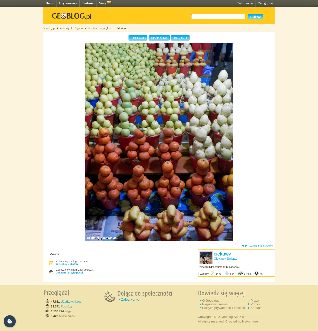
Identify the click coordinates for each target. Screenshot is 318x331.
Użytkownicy (68, 3)
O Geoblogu (211, 300)
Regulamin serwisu (216, 304)
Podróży (66, 306)
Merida (121, 28)
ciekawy (64, 28)
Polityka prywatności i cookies (223, 308)
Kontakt (256, 308)
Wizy (102, 3)
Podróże (88, 3)
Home (50, 3)
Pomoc (256, 304)
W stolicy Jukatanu (68, 264)
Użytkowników (71, 301)
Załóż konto (245, 3)
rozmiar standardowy (261, 245)
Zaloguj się (265, 3)
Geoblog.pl (49, 28)
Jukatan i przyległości (100, 28)
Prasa (255, 300)
